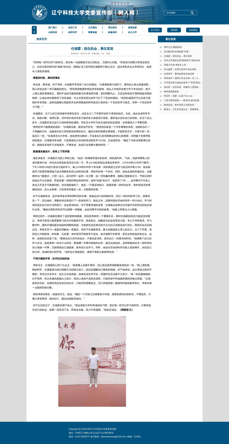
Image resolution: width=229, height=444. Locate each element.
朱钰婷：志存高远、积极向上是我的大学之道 (185, 87)
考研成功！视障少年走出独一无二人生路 (183, 78)
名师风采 (52, 32)
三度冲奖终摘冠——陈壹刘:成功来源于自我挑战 (187, 100)
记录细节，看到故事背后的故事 (179, 74)
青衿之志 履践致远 (173, 47)
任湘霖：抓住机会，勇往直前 (178, 56)
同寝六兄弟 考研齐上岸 (175, 65)
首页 (34, 30)
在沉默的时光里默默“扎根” (176, 51)
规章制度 (132, 27)
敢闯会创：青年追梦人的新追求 (179, 105)
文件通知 (92, 27)
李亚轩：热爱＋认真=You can (178, 96)
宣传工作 (72, 27)
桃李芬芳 (72, 32)
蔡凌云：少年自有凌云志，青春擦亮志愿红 (184, 109)
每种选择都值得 (171, 91)
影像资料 (112, 32)
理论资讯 (112, 27)
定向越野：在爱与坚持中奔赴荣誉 (180, 69)
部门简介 (52, 27)
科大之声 (132, 32)
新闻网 (174, 30)
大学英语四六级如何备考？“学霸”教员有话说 (185, 82)
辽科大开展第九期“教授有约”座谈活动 (182, 60)
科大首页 (155, 30)
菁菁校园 (92, 32)
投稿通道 (193, 30)
